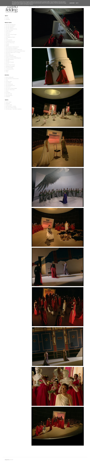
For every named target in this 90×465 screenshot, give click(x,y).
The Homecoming (9, 67)
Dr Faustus (8, 92)
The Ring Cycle (9, 81)
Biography (8, 19)
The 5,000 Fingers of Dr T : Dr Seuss (13, 52)
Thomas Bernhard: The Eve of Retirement (14, 49)
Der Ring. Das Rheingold (10, 24)
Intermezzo (8, 86)
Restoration (8, 53)
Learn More (72, 3)
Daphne (7, 45)
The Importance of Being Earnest (12, 46)
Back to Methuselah (9, 55)
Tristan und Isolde (9, 30)
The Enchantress (9, 40)
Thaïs (7, 38)
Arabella (7, 44)
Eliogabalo (8, 35)
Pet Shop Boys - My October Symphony (13, 109)
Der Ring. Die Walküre (10, 26)
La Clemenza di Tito (9, 69)
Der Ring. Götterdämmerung (11, 28)
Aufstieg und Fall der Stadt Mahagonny (13, 58)
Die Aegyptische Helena (10, 37)
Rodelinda (8, 33)
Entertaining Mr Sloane (10, 64)
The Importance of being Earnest (12, 78)
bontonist (11, 459)
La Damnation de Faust (10, 41)
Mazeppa (7, 60)
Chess (7, 71)
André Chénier (8, 31)
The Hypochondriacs (10, 59)
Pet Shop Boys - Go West (11, 106)
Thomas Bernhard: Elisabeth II (12, 48)
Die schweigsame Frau (10, 85)
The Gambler (8, 82)
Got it (77, 3)
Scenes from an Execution (11, 56)
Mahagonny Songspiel (10, 66)
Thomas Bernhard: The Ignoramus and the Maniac (15, 51)
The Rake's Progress (10, 62)
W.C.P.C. (7, 63)
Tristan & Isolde (9, 104)
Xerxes (7, 70)
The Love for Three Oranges (11, 88)
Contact (7, 17)
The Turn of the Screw (10, 42)
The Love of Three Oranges (11, 34)
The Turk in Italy (9, 93)
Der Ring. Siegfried (9, 27)
